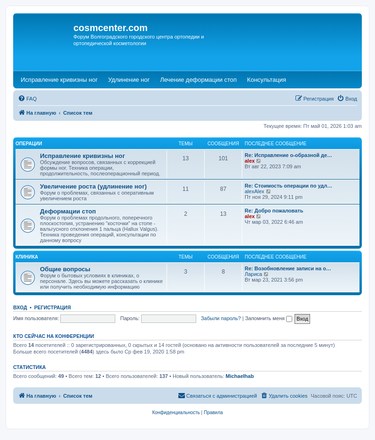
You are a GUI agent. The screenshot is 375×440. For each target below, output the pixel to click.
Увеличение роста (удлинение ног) (93, 186)
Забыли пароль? (221, 318)
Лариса (253, 274)
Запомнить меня (268, 318)
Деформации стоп (68, 211)
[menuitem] (27, 98)
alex (250, 161)
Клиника (27, 256)
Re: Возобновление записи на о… (288, 268)
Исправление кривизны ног (82, 155)
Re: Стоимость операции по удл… (288, 186)
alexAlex (254, 191)
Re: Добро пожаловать (274, 210)
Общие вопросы (65, 269)
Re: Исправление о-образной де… (288, 155)
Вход (20, 307)
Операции (29, 143)
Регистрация (52, 307)
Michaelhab (240, 376)
